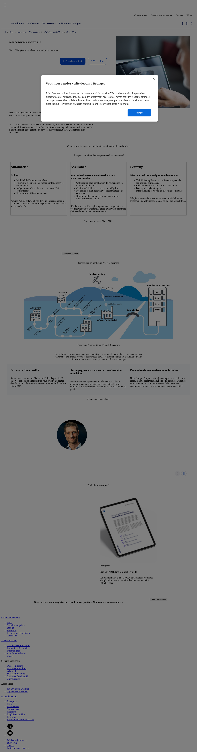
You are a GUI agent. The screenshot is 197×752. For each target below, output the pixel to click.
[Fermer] (154, 79)
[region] (99, 98)
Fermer (139, 112)
